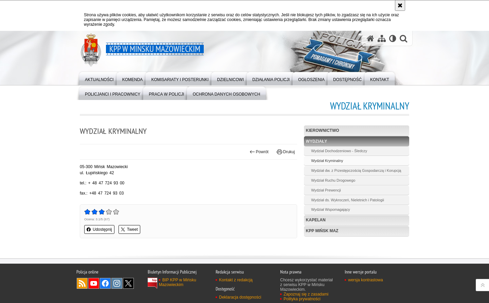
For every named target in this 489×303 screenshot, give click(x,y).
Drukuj (286, 152)
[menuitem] (99, 78)
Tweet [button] (129, 229)
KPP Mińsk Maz (322, 230)
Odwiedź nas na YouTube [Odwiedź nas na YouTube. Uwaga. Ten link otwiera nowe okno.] (93, 287)
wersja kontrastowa (365, 284)
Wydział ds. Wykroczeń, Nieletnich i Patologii (347, 200)
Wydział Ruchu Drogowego (333, 180)
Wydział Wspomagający (330, 209)
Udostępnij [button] (99, 229)
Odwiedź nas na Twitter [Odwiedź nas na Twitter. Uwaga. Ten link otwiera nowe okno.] (128, 287)
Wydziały (316, 141)
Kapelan (316, 220)
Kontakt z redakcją (236, 284)
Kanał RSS (82, 287)
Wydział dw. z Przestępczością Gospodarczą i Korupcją (356, 170)
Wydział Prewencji (326, 190)
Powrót (259, 152)
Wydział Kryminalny (327, 161)
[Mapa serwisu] (382, 38)
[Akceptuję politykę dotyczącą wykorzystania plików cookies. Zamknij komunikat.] (400, 5)
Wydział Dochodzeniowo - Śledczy (339, 151)
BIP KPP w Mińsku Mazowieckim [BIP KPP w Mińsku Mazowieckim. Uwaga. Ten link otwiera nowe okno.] (177, 286)
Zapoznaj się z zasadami (306, 298)
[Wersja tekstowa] (392, 38)
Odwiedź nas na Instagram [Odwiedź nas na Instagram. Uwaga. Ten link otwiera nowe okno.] (116, 287)
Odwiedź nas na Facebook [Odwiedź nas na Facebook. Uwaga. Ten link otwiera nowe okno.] (105, 287)
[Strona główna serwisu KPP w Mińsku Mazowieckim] (370, 38)
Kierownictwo (322, 130)
